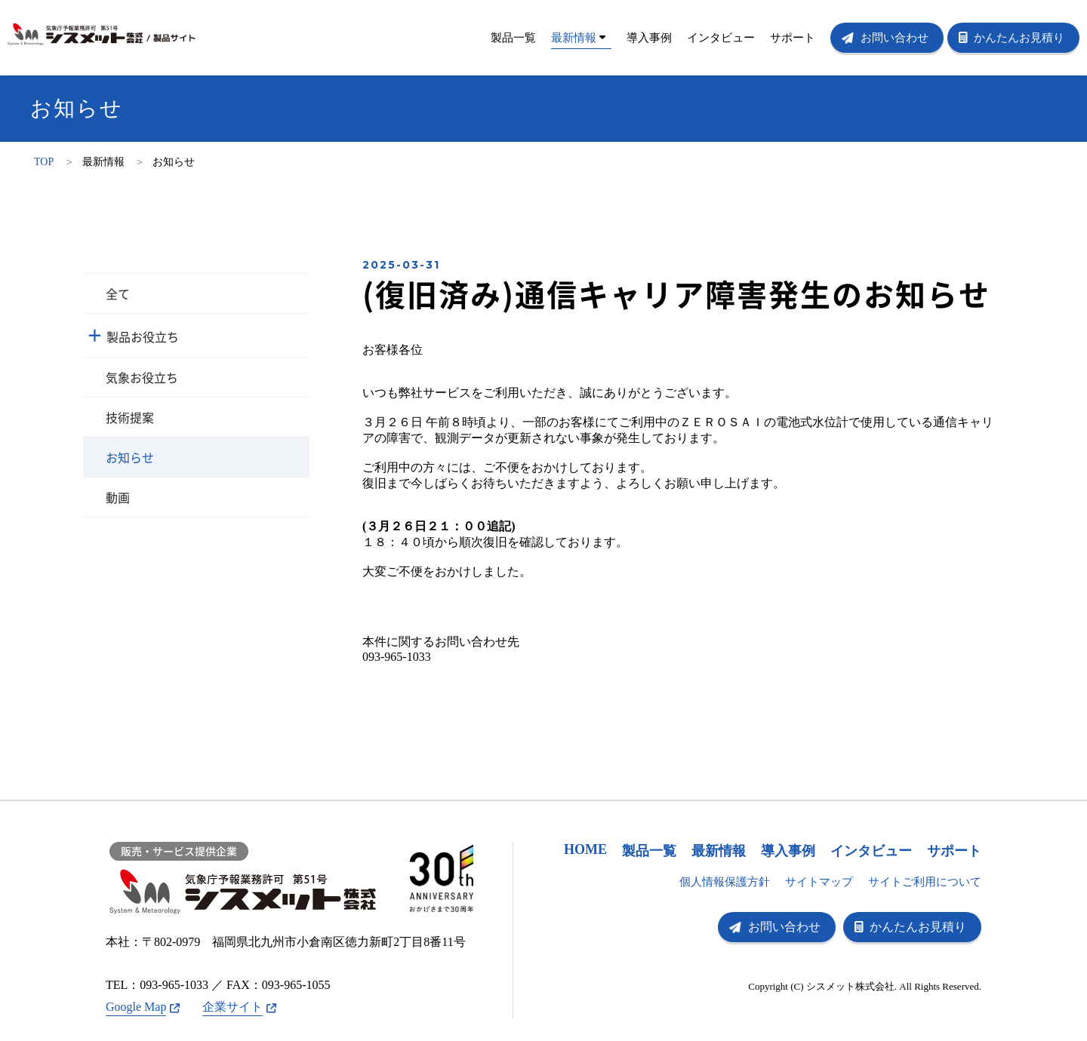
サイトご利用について (924, 882)
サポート (792, 38)
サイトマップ (819, 882)
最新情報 (578, 38)
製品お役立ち (142, 336)
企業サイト (232, 1006)
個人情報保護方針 (724, 882)
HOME (585, 849)
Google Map (136, 1006)
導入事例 (649, 38)
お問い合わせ (894, 38)
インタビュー (721, 38)
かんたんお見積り (1019, 38)
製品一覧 (513, 38)
